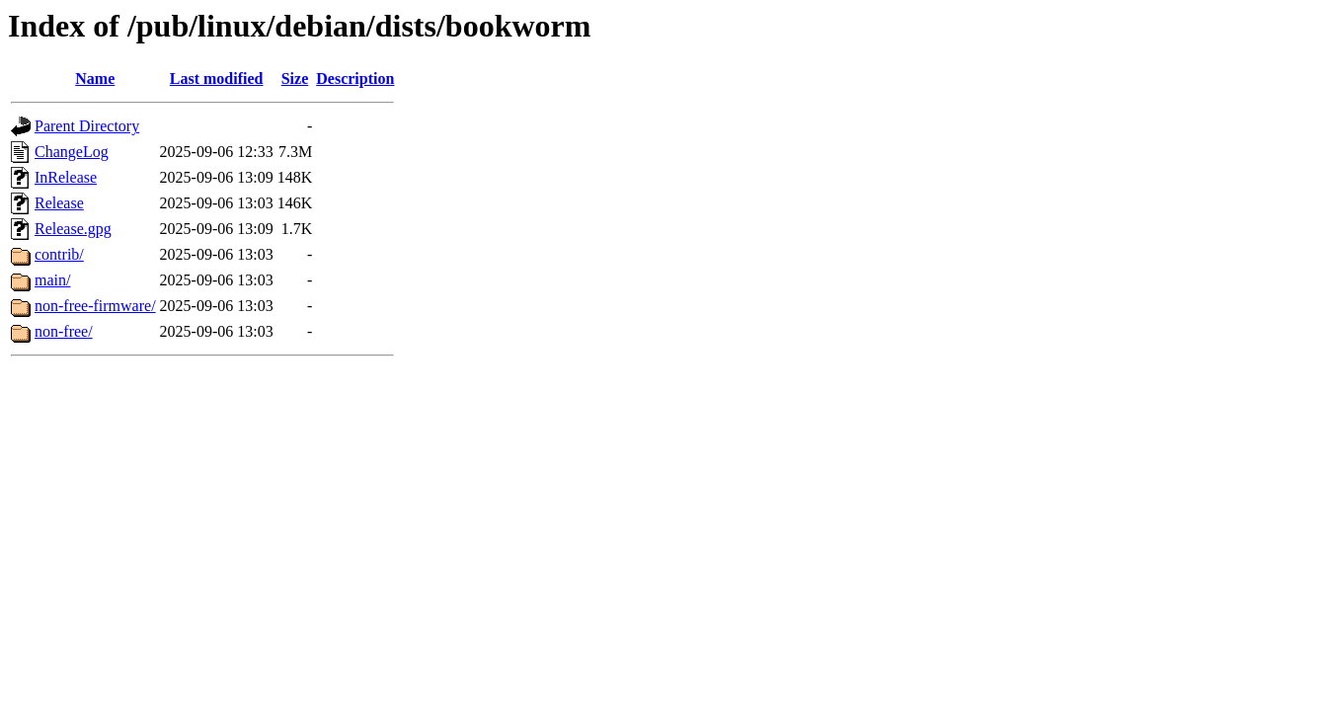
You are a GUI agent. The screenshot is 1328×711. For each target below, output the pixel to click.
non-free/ (64, 331)
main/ (52, 280)
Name (95, 78)
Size (295, 78)
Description (355, 78)
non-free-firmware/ (95, 305)
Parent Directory (87, 126)
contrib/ (59, 254)
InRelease (66, 177)
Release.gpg (73, 228)
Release (59, 203)
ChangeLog (72, 151)
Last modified (217, 78)
